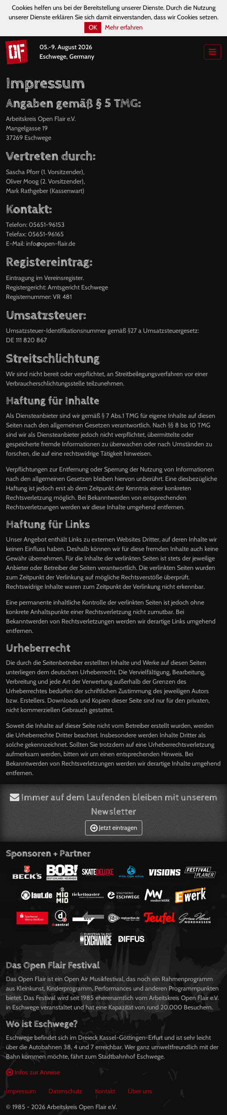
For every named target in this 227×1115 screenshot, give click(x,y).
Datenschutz (65, 1091)
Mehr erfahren (124, 27)
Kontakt (105, 1091)
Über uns (140, 1091)
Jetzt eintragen (113, 827)
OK (93, 27)
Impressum (21, 1091)
